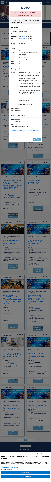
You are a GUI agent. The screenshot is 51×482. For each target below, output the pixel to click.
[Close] (40, 4)
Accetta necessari (25, 476)
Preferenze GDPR (25, 480)
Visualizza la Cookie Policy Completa (9, 467)
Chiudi (38, 139)
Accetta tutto (25, 472)
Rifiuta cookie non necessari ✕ (42, 453)
